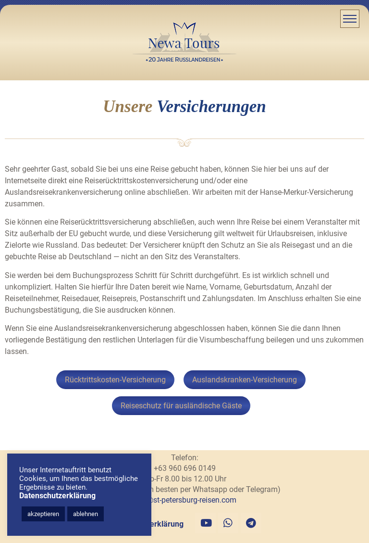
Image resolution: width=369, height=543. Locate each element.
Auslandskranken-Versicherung (244, 379)
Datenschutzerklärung (57, 495)
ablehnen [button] (85, 514)
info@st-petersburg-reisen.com (184, 500)
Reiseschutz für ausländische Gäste (181, 405)
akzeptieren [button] (43, 514)
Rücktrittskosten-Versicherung (115, 379)
